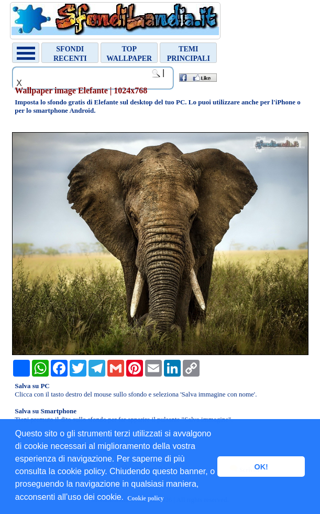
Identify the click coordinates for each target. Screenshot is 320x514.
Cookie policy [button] (145, 498)
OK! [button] (261, 467)
